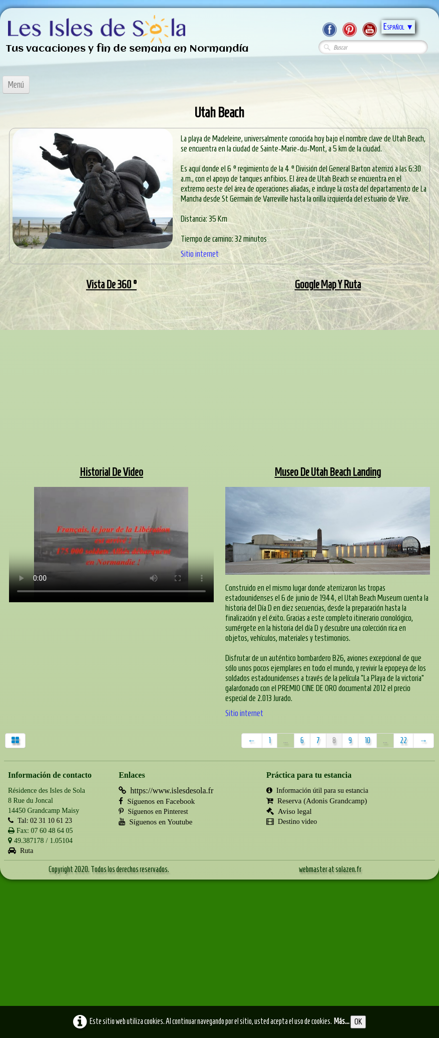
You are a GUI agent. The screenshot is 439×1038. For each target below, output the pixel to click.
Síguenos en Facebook (157, 801)
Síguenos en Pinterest (153, 811)
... (285, 740)
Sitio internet (200, 253)
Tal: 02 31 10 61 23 (40, 820)
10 (367, 740)
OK (358, 1021)
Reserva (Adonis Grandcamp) (316, 801)
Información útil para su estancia (317, 790)
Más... (341, 1021)
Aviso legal (289, 811)
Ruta (20, 850)
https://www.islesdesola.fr (166, 790)
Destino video (291, 821)
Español (398, 27)
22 (403, 740)
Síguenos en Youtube (155, 822)
